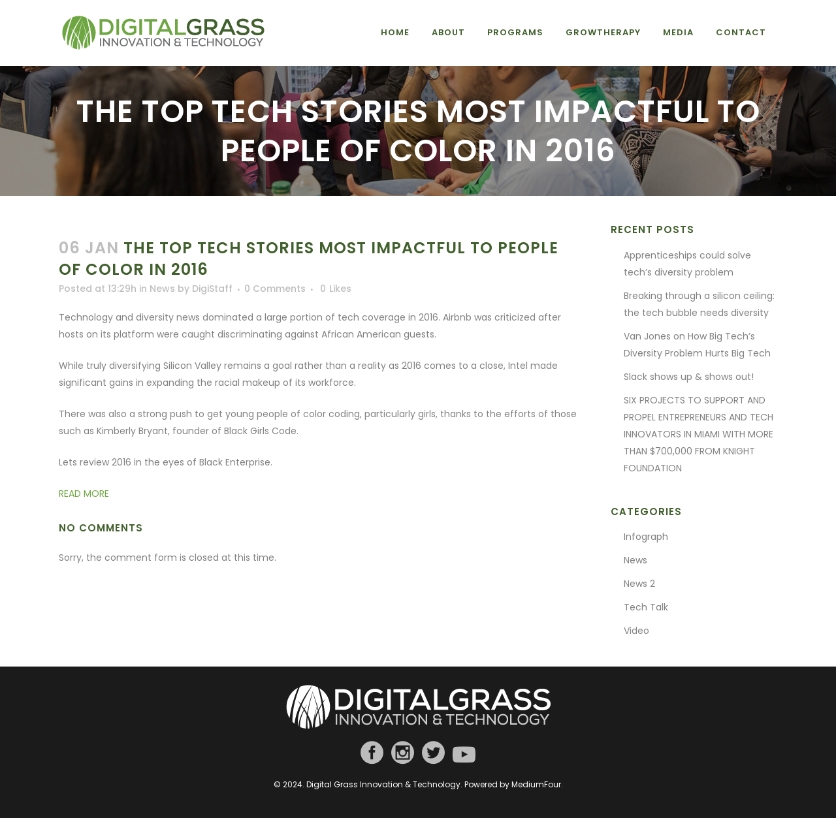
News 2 (639, 583)
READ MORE (84, 493)
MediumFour (536, 784)
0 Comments (275, 288)
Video (636, 630)
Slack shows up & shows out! (689, 376)
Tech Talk (646, 607)
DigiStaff (212, 288)
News (162, 288)
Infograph (646, 536)
